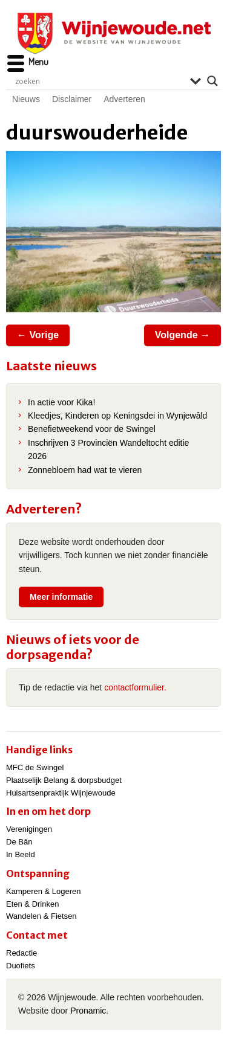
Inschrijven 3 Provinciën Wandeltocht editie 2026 (108, 449)
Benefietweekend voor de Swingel (92, 429)
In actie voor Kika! (61, 402)
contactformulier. (135, 687)
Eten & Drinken (32, 904)
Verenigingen (29, 829)
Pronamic (88, 1010)
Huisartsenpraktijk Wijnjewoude (61, 792)
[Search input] (99, 80)
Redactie (21, 952)
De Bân (19, 841)
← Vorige (38, 335)
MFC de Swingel (35, 767)
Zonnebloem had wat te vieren (85, 470)
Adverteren (124, 99)
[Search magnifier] (212, 80)
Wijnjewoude (114, 33)
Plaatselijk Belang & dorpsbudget (64, 780)
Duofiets (20, 965)
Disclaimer (71, 99)
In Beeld (20, 854)
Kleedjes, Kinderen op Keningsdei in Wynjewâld (117, 415)
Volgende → (182, 335)
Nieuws (26, 99)
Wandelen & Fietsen (41, 916)
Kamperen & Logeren (43, 891)
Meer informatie (61, 597)
